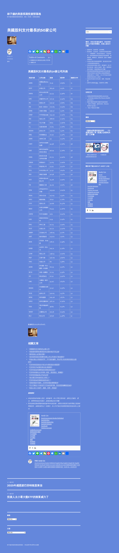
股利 (8, 61)
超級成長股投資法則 (95, 130)
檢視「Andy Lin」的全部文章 (68, 467)
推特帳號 (32, 441)
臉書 (31, 439)
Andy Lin (10, 56)
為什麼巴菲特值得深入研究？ (39, 377)
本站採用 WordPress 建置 (32, 545)
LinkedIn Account (35, 430)
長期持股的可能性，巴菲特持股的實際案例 (44, 383)
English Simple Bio (47, 422)
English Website (46, 424)
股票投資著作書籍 (35, 432)
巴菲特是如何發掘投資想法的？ (40, 380)
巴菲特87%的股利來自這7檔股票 (41, 367)
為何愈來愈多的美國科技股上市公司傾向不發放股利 (47, 357)
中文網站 (32, 437)
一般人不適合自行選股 (93, 108)
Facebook (44, 426)
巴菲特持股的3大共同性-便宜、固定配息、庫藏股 (46, 372)
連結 (97, 83)
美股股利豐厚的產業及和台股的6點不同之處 (44, 351)
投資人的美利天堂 (98, 133)
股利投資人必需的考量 (37, 354)
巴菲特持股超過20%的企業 (39, 375)
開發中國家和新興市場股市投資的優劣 (97, 102)
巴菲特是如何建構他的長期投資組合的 (42, 370)
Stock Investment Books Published (52, 418)
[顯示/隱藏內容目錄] (48, 57)
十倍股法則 (103, 155)
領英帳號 (32, 443)
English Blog (45, 420)
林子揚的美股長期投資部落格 (24, 13)
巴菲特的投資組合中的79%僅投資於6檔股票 (44, 364)
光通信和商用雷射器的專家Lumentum (97, 96)
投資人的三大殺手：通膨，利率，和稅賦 (43, 388)
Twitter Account (46, 428)
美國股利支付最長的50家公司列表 (40, 60)
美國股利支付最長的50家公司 (39, 349)
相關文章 (33, 62)
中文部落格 (33, 434)
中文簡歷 (32, 436)
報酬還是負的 (50, 385)
